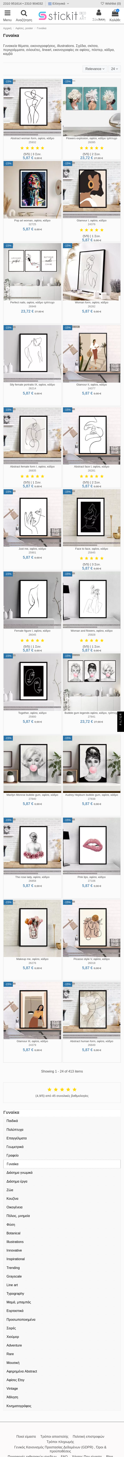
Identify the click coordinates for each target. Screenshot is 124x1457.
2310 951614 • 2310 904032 (23, 3)
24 (114, 69)
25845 (91, 552)
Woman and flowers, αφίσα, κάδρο (92, 630)
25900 (32, 716)
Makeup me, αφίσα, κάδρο (32, 959)
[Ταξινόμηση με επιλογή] (95, 68)
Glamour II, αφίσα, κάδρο (91, 384)
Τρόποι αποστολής (54, 1436)
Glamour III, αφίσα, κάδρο (32, 1041)
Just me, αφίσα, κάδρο (32, 548)
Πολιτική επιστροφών (88, 1436)
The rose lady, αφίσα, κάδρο (32, 877)
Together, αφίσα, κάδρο (32, 712)
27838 (91, 798)
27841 (91, 716)
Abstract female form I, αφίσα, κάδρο (32, 466)
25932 (32, 142)
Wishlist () (110, 3)
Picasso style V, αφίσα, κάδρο (92, 959)
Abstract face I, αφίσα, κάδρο (91, 466)
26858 (32, 880)
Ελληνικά (59, 3)
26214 (32, 388)
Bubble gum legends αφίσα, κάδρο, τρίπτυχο (92, 712)
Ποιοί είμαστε (26, 1436)
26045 (32, 634)
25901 (32, 552)
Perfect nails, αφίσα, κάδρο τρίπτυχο (32, 302)
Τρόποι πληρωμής (60, 1442)
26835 (32, 470)
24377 (91, 388)
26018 (91, 963)
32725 (32, 224)
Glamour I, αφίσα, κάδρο (92, 220)
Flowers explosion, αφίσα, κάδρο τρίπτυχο (91, 138)
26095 (91, 142)
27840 (32, 798)
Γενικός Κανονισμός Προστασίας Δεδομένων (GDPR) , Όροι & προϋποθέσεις (60, 1449)
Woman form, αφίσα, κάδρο (91, 302)
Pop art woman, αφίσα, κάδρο (32, 220)
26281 (91, 470)
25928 (91, 634)
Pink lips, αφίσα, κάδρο (92, 877)
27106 (91, 880)
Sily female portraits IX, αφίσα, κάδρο (32, 384)
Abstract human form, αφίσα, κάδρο (91, 1041)
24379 (32, 1045)
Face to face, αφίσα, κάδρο (91, 548)
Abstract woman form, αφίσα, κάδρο (32, 138)
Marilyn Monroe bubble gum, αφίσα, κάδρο (32, 794)
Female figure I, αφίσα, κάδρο (32, 630)
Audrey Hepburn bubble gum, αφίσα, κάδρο (91, 794)
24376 (91, 224)
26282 (91, 306)
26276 (32, 963)
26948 (32, 306)
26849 (91, 1045)
